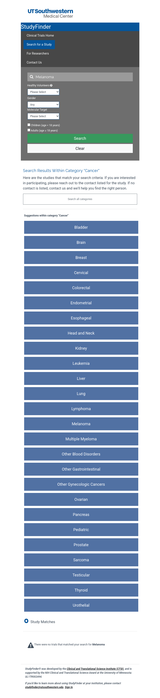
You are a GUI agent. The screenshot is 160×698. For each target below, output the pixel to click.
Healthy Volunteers (39, 85)
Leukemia (81, 363)
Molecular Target (37, 109)
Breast (81, 257)
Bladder (81, 227)
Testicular (81, 575)
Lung (81, 393)
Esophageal (81, 318)
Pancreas (81, 514)
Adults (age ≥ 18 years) (42, 130)
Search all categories (80, 199)
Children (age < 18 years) (43, 125)
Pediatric (81, 529)
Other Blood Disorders (81, 454)
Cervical (81, 272)
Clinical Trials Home (40, 35)
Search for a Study (39, 44)
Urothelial (81, 605)
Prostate (81, 544)
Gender (31, 98)
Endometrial (81, 303)
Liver (81, 378)
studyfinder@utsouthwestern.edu (44, 687)
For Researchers (38, 53)
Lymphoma (81, 408)
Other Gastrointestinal (81, 469)
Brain (81, 242)
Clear (80, 148)
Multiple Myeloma (81, 439)
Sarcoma (81, 560)
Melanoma (81, 424)
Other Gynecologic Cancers (81, 484)
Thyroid (81, 590)
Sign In (69, 687)
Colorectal (81, 287)
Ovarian (81, 499)
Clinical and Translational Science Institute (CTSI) (95, 668)
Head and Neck (81, 333)
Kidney (81, 348)
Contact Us (34, 62)
